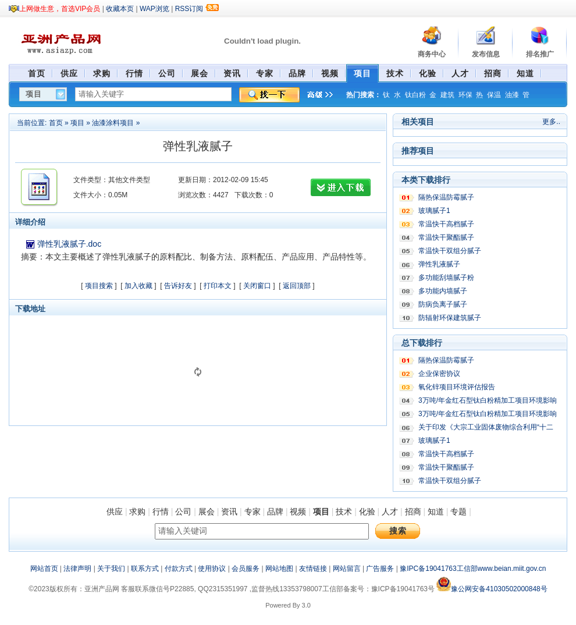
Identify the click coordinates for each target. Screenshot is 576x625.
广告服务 (380, 568)
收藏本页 (120, 9)
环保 (465, 95)
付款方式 (179, 568)
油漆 (512, 95)
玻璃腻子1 (434, 211)
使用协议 (212, 568)
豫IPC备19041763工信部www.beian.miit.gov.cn (473, 568)
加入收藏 (138, 286)
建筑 (447, 95)
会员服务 (245, 568)
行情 (160, 511)
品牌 (275, 511)
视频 (298, 511)
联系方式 (145, 568)
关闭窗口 (257, 286)
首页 (56, 123)
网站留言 (347, 568)
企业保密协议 (439, 374)
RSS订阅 (189, 9)
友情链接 (313, 568)
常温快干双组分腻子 (449, 251)
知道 (436, 511)
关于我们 (111, 568)
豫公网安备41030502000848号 (491, 589)
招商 (413, 511)
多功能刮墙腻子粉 (446, 278)
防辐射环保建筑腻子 (449, 318)
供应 (114, 511)
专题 (458, 511)
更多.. (551, 122)
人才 (390, 511)
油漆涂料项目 (113, 123)
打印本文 (218, 286)
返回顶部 (297, 286)
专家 (252, 511)
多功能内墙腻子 (442, 291)
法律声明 (77, 568)
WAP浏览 (154, 9)
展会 (206, 511)
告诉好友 (178, 286)
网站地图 (279, 568)
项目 (77, 123)
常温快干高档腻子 (446, 224)
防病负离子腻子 (442, 304)
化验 (367, 511)
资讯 (229, 511)
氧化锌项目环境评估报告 (456, 387)
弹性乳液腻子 (439, 264)
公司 (183, 511)
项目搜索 (99, 286)
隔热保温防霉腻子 (446, 197)
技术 (344, 511)
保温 (494, 95)
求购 (137, 511)
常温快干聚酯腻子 (446, 237)
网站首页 (44, 568)
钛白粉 (415, 95)
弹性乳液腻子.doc (69, 243)
